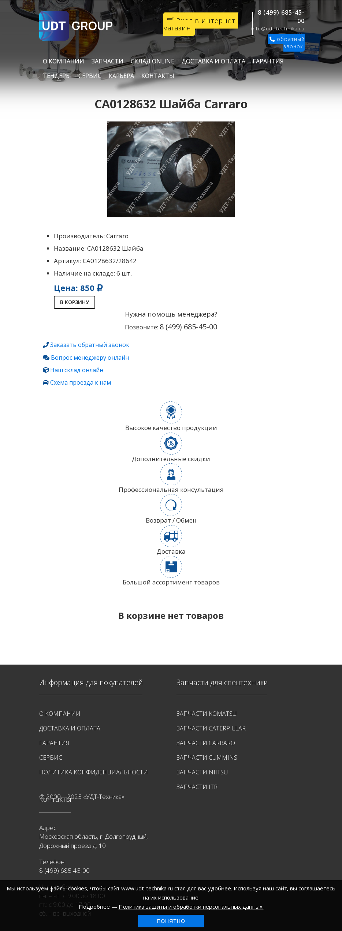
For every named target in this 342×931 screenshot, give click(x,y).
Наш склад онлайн (76, 370)
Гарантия (268, 61)
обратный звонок (287, 42)
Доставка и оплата (213, 61)
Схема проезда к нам (80, 382)
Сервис (89, 76)
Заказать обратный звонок (89, 345)
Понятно (171, 921)
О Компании (63, 61)
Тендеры (57, 76)
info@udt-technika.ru (278, 28)
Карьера (121, 76)
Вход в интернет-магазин (200, 24)
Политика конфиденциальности (93, 772)
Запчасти (107, 61)
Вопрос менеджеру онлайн (90, 358)
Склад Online (152, 61)
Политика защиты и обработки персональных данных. (191, 906)
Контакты (157, 76)
